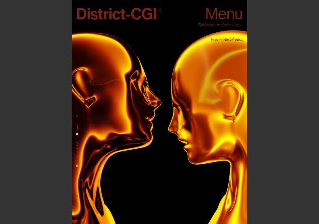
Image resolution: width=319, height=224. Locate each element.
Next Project (233, 39)
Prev (214, 39)
